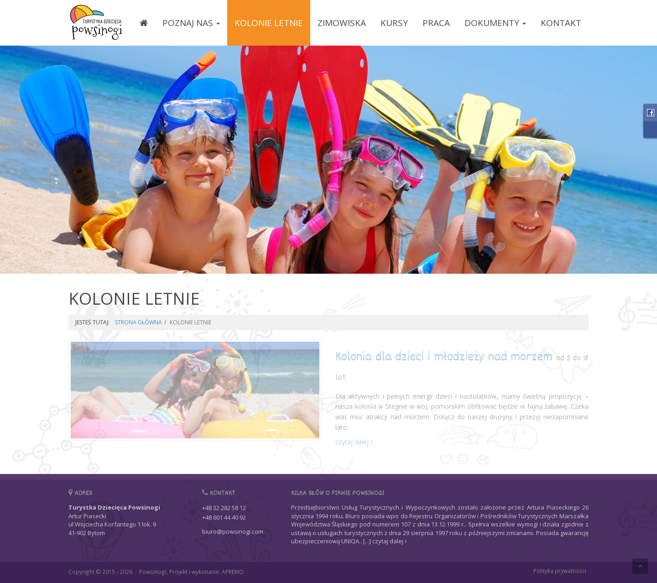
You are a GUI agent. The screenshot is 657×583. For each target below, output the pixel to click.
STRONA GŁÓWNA (138, 322)
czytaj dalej (354, 441)
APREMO (233, 571)
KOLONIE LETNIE (269, 23)
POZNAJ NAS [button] (191, 23)
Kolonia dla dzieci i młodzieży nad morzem (462, 366)
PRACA (436, 23)
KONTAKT (561, 23)
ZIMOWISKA (342, 23)
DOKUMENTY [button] (495, 23)
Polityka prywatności (559, 570)
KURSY (394, 23)
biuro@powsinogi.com (232, 531)
